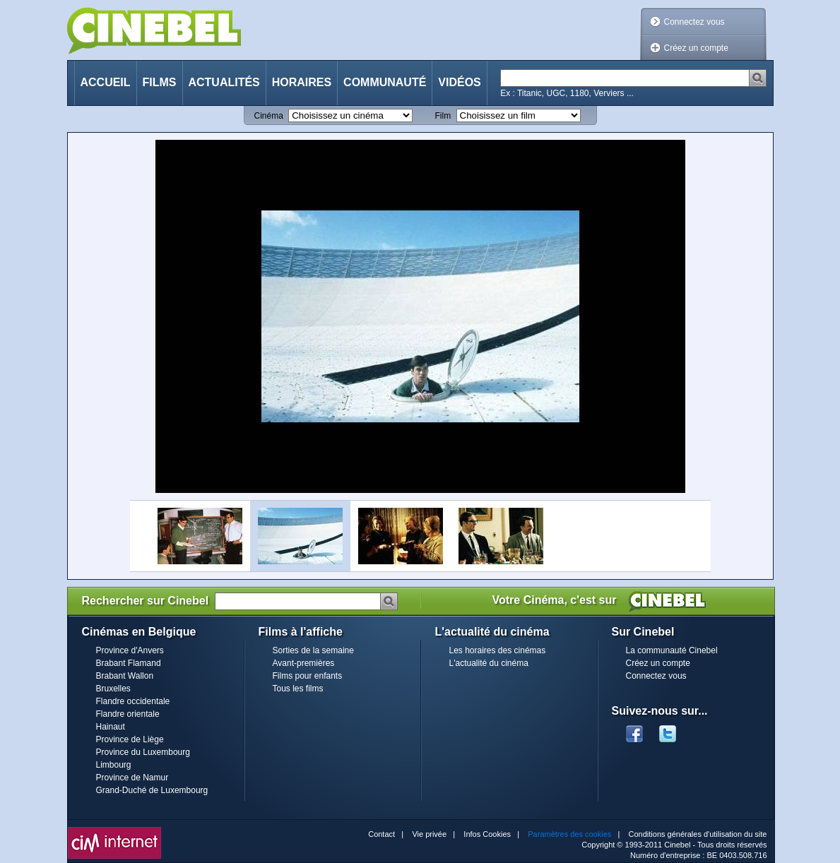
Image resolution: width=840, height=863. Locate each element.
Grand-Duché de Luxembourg (152, 790)
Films (160, 82)
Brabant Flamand (128, 663)
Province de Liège (130, 739)
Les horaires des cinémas (497, 650)
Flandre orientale (128, 714)
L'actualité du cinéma (488, 663)
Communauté (384, 82)
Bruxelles (113, 689)
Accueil (106, 82)
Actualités (224, 82)
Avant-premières (304, 663)
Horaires (301, 82)
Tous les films (298, 689)
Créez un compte (696, 48)
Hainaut (110, 727)
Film (443, 116)
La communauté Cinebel (672, 650)
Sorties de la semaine (313, 650)
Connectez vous (694, 22)
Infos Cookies (487, 834)
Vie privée (429, 834)
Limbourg (113, 765)
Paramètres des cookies (569, 834)
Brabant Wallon (125, 676)
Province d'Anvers (130, 650)
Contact (381, 834)
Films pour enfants (308, 676)
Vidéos (459, 82)
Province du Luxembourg (143, 752)
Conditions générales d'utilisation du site (698, 834)
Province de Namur (132, 777)
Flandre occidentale (133, 701)
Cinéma (268, 116)
